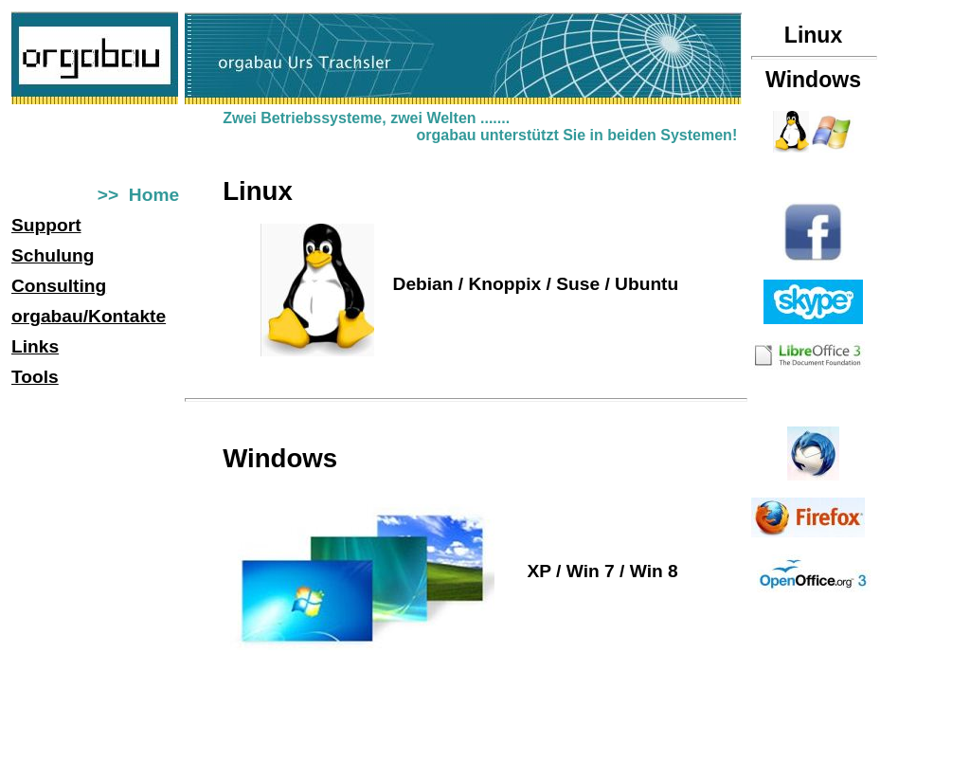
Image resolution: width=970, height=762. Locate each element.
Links (35, 346)
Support (46, 225)
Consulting (58, 286)
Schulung (52, 255)
